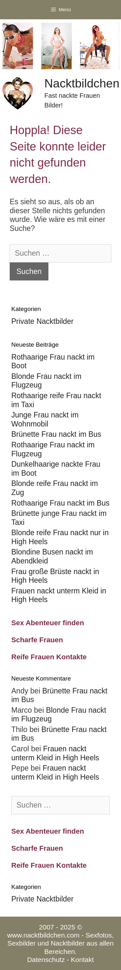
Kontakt (82, 959)
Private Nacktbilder (42, 321)
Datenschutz (46, 959)
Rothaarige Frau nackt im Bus (60, 503)
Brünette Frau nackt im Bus (56, 434)
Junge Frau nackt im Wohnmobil (44, 419)
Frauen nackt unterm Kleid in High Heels (55, 753)
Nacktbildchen (82, 83)
